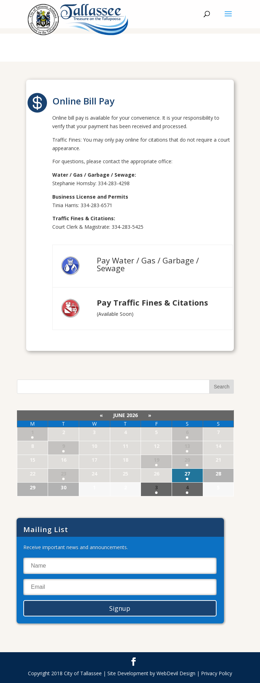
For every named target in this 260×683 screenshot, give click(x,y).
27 (187, 473)
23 (63, 473)
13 (187, 446)
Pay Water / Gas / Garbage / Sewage (148, 264)
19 (156, 459)
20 (187, 459)
